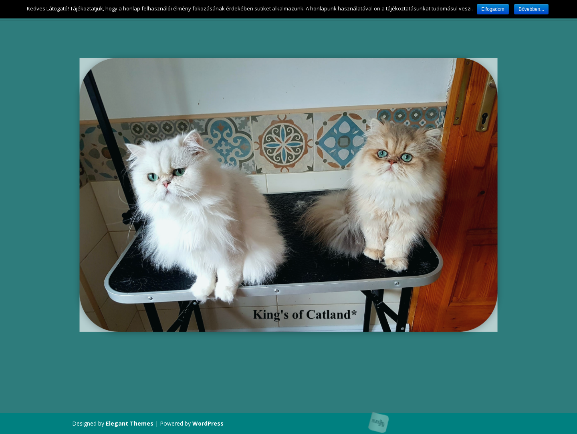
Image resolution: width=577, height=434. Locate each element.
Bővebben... (531, 9)
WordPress (208, 423)
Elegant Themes (129, 423)
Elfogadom (492, 9)
